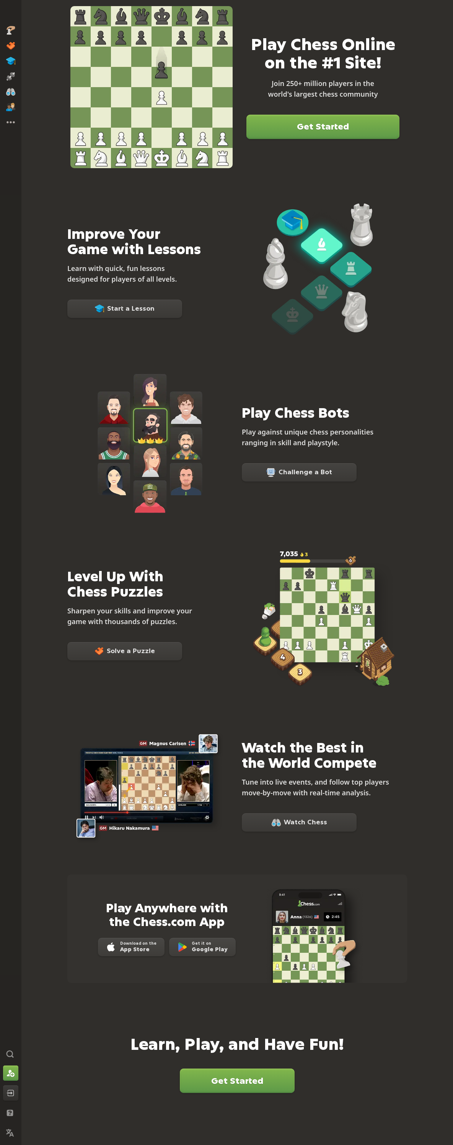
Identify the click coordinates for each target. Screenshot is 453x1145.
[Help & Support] (10, 1113)
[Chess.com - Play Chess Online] (10, 13)
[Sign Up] (10, 1073)
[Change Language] (10, 1132)
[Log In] (10, 1093)
